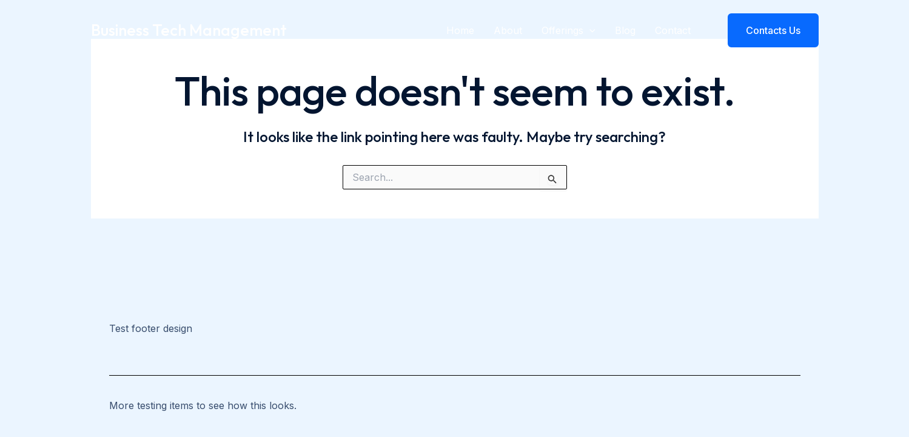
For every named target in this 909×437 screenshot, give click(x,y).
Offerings (568, 30)
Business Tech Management (189, 30)
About (508, 30)
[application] (589, 30)
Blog (625, 30)
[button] (766, 30)
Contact (673, 30)
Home (460, 30)
